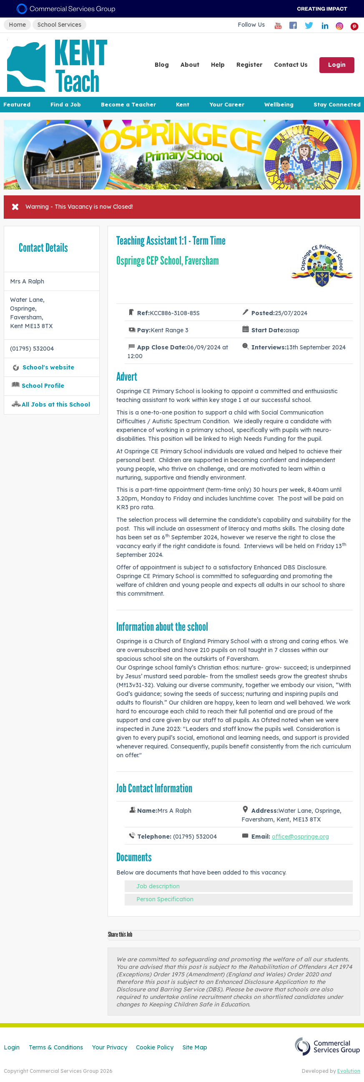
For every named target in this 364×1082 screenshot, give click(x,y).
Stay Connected (337, 104)
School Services (59, 24)
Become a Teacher (128, 104)
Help (218, 64)
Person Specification (164, 899)
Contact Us (291, 64)
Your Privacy (109, 1047)
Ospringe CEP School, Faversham (167, 261)
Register (249, 64)
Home (17, 24)
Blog (162, 64)
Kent (182, 104)
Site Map (195, 1047)
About (190, 64)
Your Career (226, 104)
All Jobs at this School (56, 404)
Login (337, 64)
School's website (48, 367)
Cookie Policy (154, 1047)
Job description (158, 886)
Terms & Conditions (56, 1047)
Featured (16, 104)
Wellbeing (279, 104)
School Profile (43, 385)
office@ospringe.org (300, 836)
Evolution (348, 1071)
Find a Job (65, 104)
